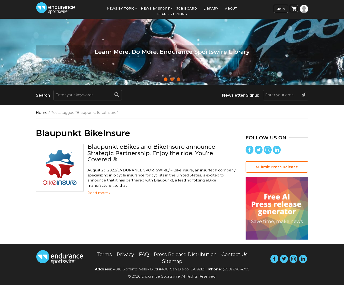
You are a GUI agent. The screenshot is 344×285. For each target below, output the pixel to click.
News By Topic (120, 8)
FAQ (144, 254)
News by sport (155, 8)
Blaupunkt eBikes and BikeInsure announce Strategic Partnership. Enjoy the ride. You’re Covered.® (151, 153)
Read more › (98, 193)
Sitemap (172, 261)
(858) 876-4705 (236, 269)
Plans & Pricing (172, 14)
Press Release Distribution (185, 254)
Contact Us (234, 254)
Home (42, 112)
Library (211, 8)
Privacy (125, 254)
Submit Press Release (277, 166)
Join (281, 8)
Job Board (187, 8)
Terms (104, 254)
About (231, 8)
